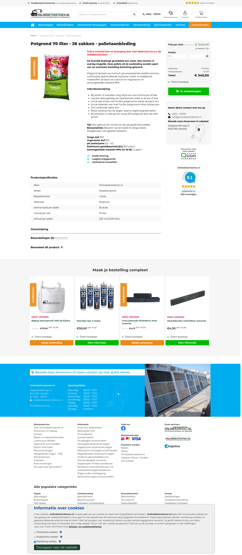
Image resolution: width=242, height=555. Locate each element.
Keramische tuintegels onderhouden (97, 450)
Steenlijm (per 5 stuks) (88, 321)
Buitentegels (41, 499)
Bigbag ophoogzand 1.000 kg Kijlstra (50, 320)
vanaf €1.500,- (96, 3)
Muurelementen (129, 493)
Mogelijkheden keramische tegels (95, 453)
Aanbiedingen (200, 24)
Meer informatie (97, 342)
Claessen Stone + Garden (134, 457)
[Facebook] (123, 428)
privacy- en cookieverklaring (85, 526)
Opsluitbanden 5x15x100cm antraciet (186, 321)
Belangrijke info (86, 430)
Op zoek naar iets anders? (48, 466)
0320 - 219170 (152, 14)
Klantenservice (42, 457)
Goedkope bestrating (176, 499)
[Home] (50, 12)
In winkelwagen (188, 91)
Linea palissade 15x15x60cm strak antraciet (139, 322)
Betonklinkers (65, 24)
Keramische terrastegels (91, 24)
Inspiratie (39, 460)
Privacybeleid (84, 434)
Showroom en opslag (45, 430)
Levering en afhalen (44, 440)
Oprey (124, 451)
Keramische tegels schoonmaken (95, 476)
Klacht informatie (43, 447)
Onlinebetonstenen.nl (133, 454)
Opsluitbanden (163, 24)
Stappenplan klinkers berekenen (95, 463)
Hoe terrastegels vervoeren (92, 460)
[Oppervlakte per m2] (187, 56)
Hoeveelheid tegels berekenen (94, 470)
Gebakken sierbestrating (90, 503)
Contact (180, 24)
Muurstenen (127, 499)
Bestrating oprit (86, 499)
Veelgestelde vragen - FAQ (48, 453)
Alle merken (127, 461)
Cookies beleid (85, 437)
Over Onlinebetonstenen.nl (48, 427)
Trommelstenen (119, 24)
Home (33, 36)
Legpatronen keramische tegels (94, 447)
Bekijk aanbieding (51, 342)
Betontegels (45, 24)
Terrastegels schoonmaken (92, 440)
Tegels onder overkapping (91, 473)
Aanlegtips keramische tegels (93, 444)
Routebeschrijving (40, 405)
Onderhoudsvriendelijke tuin (93, 457)
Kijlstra (63, 3)
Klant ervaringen (43, 463)
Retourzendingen (43, 450)
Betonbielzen (128, 496)
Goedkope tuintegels (176, 503)
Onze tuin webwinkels (89, 427)
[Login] (185, 15)
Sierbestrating (141, 24)
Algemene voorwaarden (47, 444)
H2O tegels (40, 503)
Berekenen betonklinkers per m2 (95, 466)
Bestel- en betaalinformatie (49, 437)
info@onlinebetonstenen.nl (185, 117)
